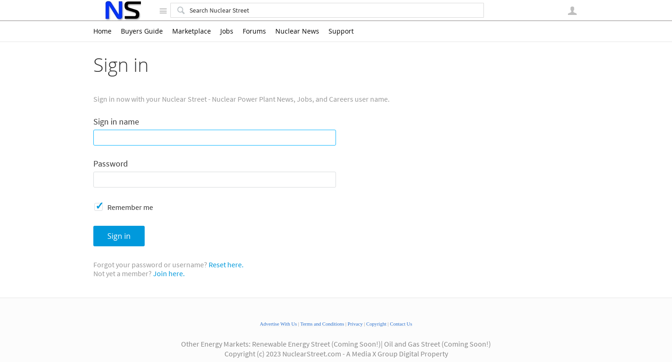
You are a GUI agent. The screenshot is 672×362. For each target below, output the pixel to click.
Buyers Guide (142, 31)
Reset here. (226, 264)
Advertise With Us (278, 324)
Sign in (119, 236)
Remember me (130, 207)
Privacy (355, 324)
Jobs (226, 31)
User (572, 10)
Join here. (169, 273)
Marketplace (191, 31)
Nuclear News (297, 31)
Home (102, 31)
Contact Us (401, 324)
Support (341, 31)
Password (110, 164)
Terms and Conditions (322, 324)
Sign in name (116, 122)
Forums (254, 31)
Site (163, 11)
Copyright (376, 324)
